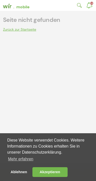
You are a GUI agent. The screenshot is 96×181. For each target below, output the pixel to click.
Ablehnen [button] (19, 172)
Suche (78, 5)
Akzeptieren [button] (50, 172)
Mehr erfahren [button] (20, 159)
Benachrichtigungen (91, 3)
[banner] (16, 5)
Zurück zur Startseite (19, 29)
